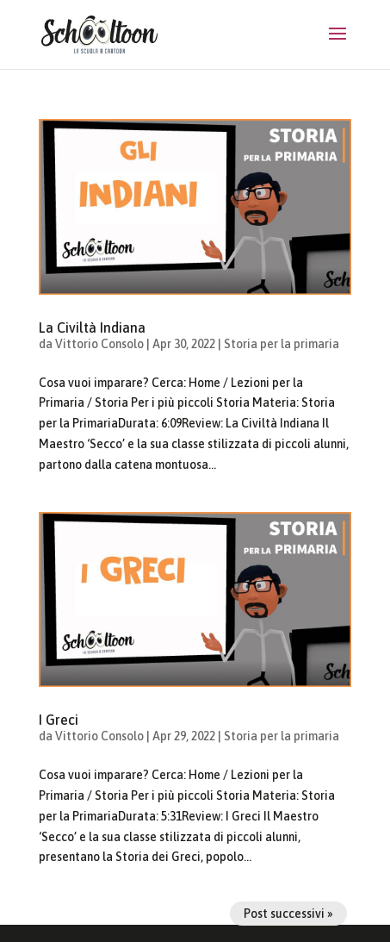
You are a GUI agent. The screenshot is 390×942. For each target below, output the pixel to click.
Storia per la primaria (281, 344)
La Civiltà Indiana (92, 327)
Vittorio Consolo (99, 344)
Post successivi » (288, 913)
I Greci (58, 719)
